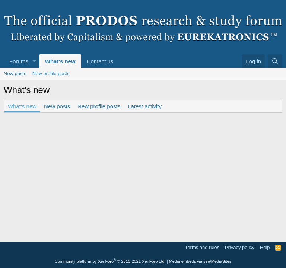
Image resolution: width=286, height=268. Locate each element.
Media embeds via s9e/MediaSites (200, 261)
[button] (34, 61)
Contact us (100, 61)
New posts (15, 73)
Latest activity (145, 106)
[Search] (275, 61)
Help (265, 247)
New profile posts (51, 73)
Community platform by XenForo (110, 261)
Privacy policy (239, 247)
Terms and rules (202, 247)
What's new (60, 61)
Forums (18, 61)
